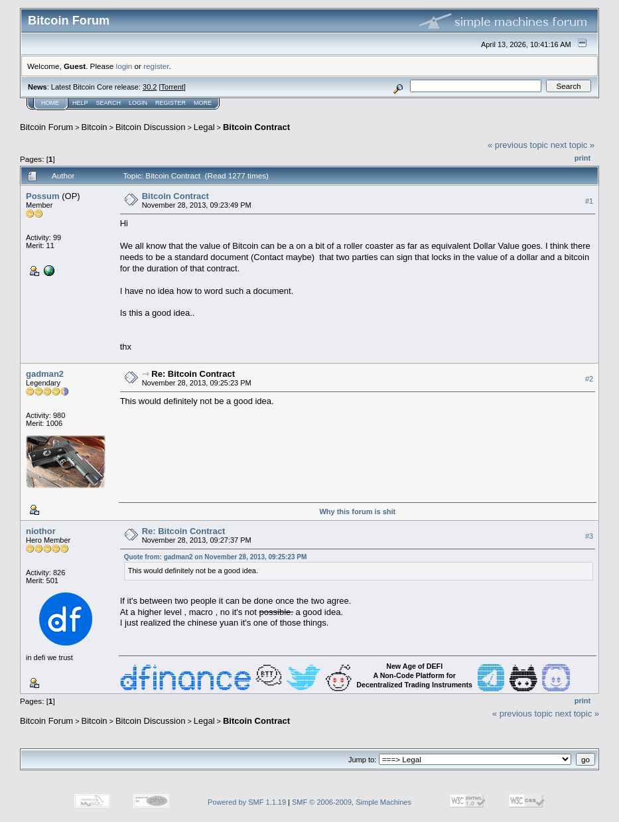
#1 (589, 201)
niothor (41, 531)
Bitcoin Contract (256, 127)
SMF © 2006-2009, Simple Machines (351, 802)
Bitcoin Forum (46, 127)
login (124, 66)
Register (170, 103)
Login (138, 103)
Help (80, 103)
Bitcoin (94, 127)
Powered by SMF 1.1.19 (247, 802)
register (156, 66)
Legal (204, 127)
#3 (589, 536)
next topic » (573, 145)
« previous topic (518, 145)
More (203, 103)
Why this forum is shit (357, 511)
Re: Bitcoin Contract (193, 374)
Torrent (172, 87)
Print (582, 158)
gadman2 (45, 374)
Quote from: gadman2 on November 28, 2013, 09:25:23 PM (215, 557)
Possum (43, 196)
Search (108, 103)
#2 (589, 379)
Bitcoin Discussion (150, 127)
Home (50, 103)
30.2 (150, 87)
